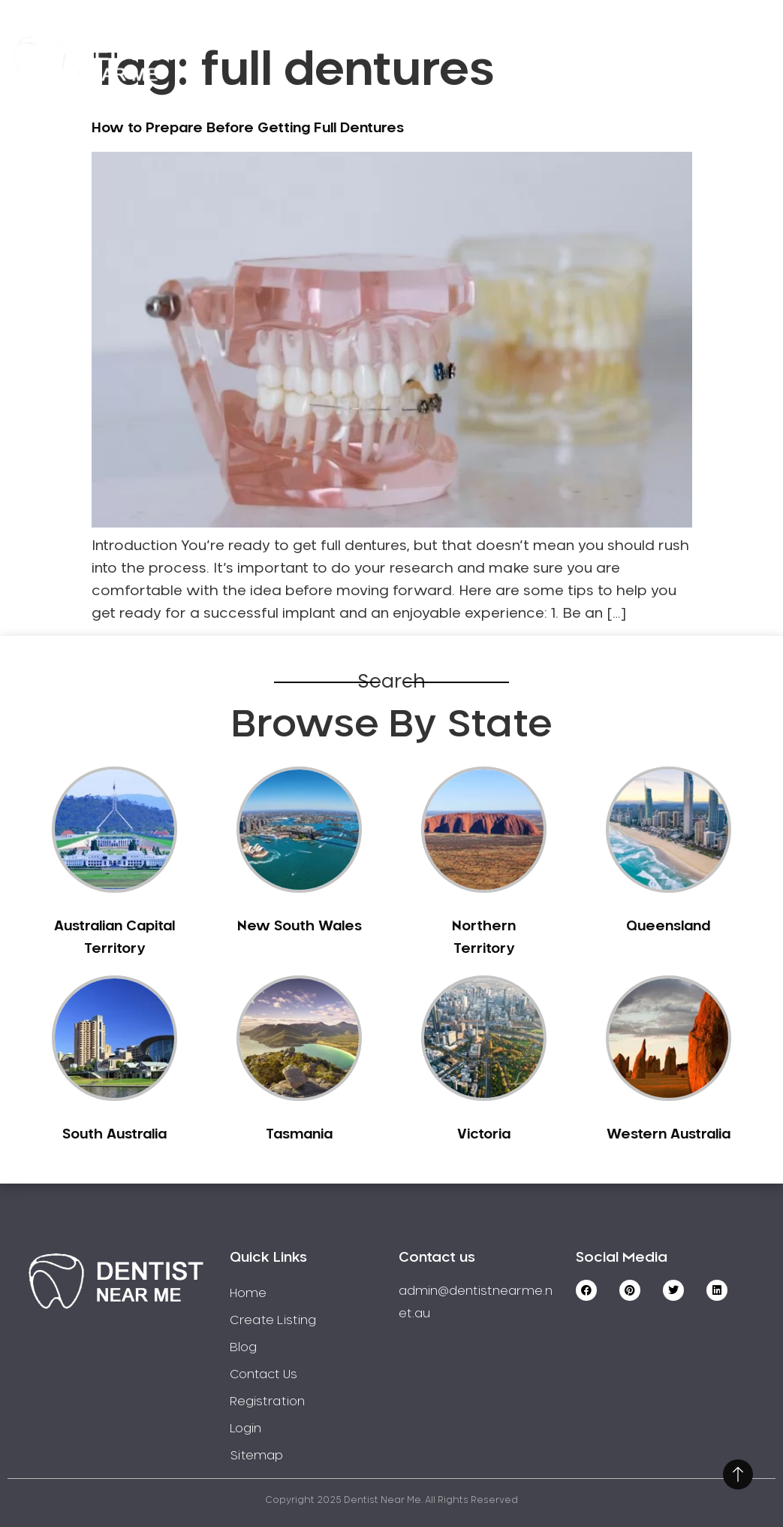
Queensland (668, 926)
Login (700, 81)
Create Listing (537, 39)
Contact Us (599, 81)
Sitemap (256, 1456)
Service (418, 39)
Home (329, 39)
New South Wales (299, 926)
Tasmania (299, 1134)
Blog (243, 1347)
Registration (675, 39)
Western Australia (668, 1134)
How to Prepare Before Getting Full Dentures (248, 128)
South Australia (114, 1134)
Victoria (483, 1134)
